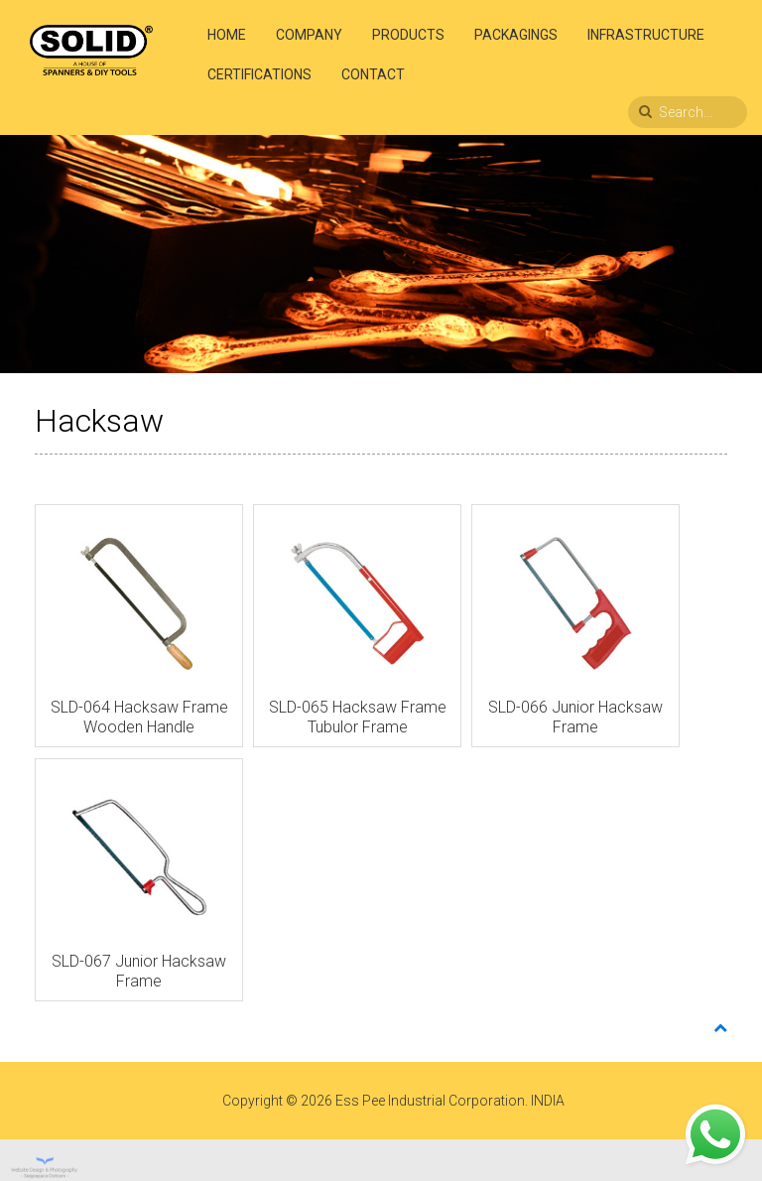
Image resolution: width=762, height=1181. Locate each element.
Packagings (516, 35)
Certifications (259, 74)
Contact (373, 74)
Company (309, 35)
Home (226, 35)
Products (408, 35)
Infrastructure (645, 35)
